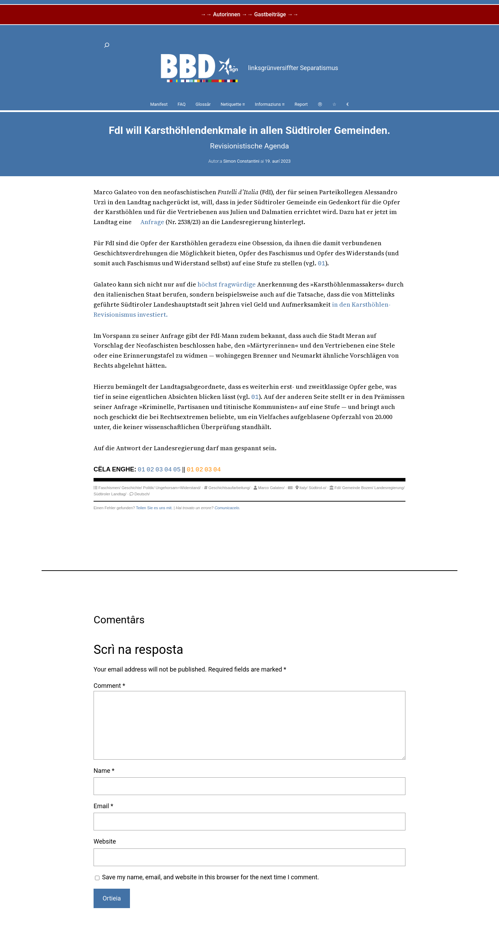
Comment (109, 685)
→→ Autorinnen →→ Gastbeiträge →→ (249, 14)
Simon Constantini (241, 161)
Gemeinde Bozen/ (358, 488)
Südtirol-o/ (317, 488)
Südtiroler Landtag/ (110, 494)
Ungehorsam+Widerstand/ (178, 488)
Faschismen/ (109, 488)
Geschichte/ (132, 488)
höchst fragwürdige (227, 284)
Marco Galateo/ (271, 488)
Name (104, 770)
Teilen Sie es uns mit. (154, 508)
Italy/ (303, 488)
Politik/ (149, 488)
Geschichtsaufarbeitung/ (230, 488)
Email (103, 806)
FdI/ (337, 488)
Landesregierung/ (389, 488)
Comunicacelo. (227, 508)
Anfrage (152, 221)
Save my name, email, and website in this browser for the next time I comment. (210, 877)
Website (105, 841)
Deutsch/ (142, 494)
